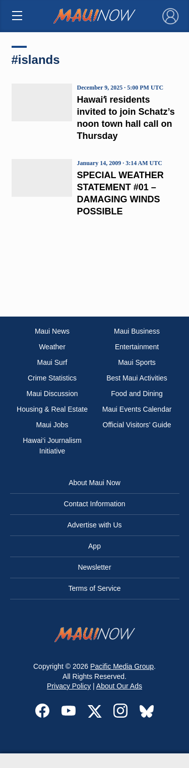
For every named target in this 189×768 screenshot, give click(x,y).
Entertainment (137, 347)
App (94, 546)
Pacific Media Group (122, 666)
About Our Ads (119, 686)
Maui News (52, 331)
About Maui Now (94, 483)
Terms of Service (94, 588)
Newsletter (94, 567)
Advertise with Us (94, 525)
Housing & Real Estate (52, 409)
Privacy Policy (69, 686)
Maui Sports (137, 362)
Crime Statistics (52, 378)
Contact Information (94, 504)
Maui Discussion (52, 394)
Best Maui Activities (136, 378)
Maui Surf (52, 362)
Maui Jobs (52, 425)
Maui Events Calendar (137, 409)
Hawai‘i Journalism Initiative (52, 445)
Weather (52, 347)
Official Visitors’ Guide (137, 425)
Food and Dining (137, 394)
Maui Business (137, 331)
